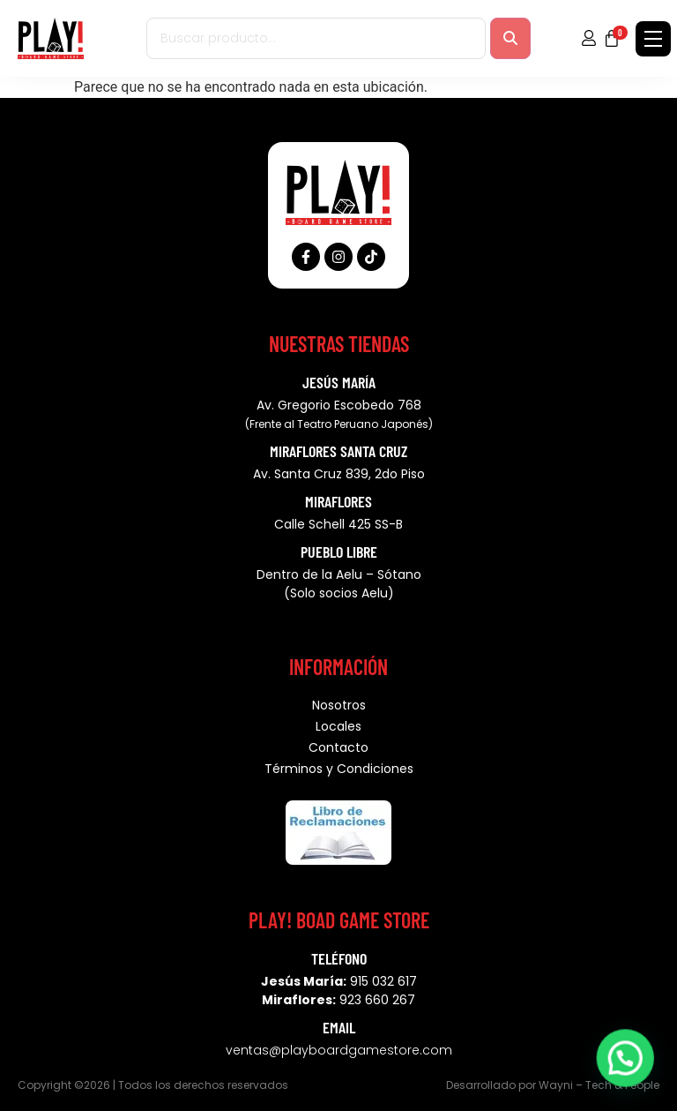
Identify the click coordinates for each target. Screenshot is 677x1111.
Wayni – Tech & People (599, 1084)
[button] (629, 1070)
